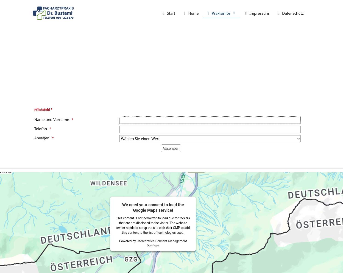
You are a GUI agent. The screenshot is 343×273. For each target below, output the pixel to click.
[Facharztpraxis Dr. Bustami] (54, 13)
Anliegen (42, 138)
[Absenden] (171, 148)
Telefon (40, 128)
